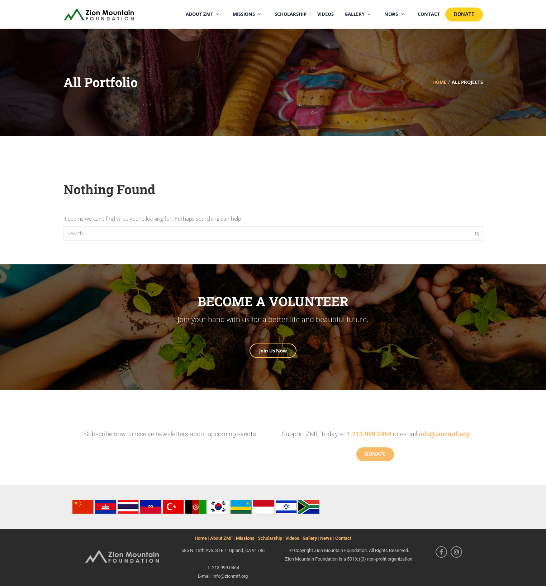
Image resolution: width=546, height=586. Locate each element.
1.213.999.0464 (369, 434)
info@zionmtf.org (444, 434)
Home (201, 538)
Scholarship (270, 538)
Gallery (310, 538)
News (326, 538)
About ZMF (221, 538)
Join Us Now (273, 350)
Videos (292, 538)
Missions (245, 538)
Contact (343, 538)
